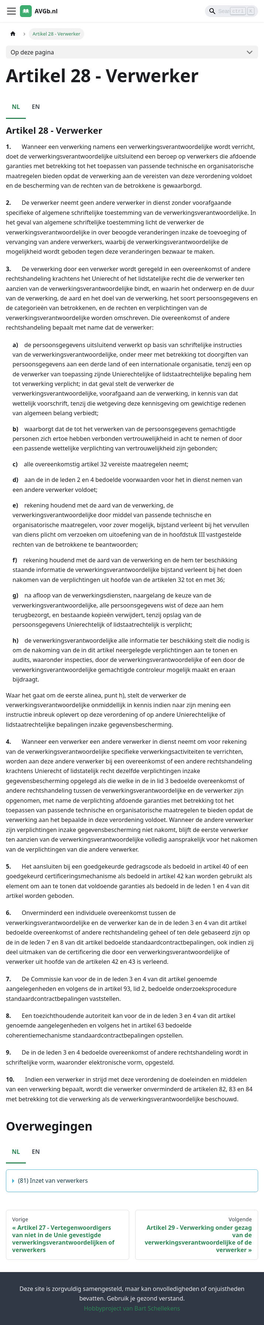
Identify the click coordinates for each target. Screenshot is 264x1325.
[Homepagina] (13, 34)
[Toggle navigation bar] (11, 11)
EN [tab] (36, 107)
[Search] (231, 11)
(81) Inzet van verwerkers (53, 1180)
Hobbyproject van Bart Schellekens (132, 1308)
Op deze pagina (32, 52)
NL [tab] (16, 107)
